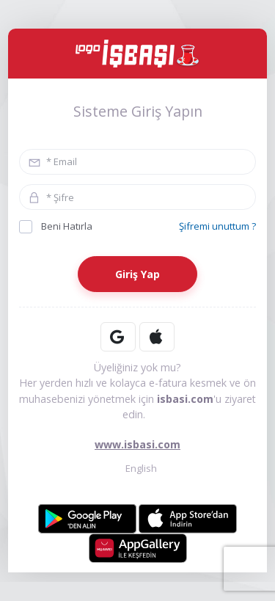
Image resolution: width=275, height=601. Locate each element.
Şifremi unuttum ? (217, 226)
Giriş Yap (137, 274)
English (137, 468)
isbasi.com (185, 399)
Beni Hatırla (55, 226)
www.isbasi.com (137, 444)
